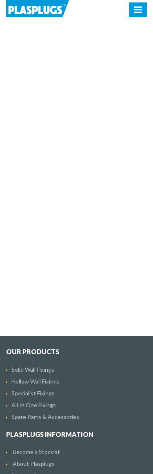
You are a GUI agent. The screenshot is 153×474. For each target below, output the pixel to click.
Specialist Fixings (33, 393)
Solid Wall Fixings (32, 369)
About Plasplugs (34, 463)
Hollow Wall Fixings (35, 381)
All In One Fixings (33, 404)
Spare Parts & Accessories (45, 416)
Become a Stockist (36, 451)
